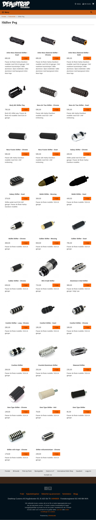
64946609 (55, 499)
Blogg (75, 494)
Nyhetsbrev (66, 494)
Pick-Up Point (26, 471)
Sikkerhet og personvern (50, 494)
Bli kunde (16, 471)
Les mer (59, 509)
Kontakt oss (48, 475)
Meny (5, 12)
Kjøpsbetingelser (32, 494)
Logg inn (88, 471)
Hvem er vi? (50, 471)
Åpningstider (39, 471)
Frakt (22, 494)
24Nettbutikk (52, 515)
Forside (4, 16)
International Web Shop (65, 471)
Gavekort (79, 471)
